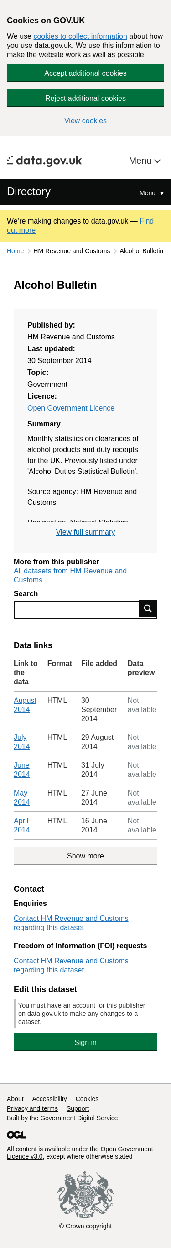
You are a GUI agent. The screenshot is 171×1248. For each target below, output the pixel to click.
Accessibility (49, 1098)
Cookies (87, 1098)
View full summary (85, 532)
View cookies (85, 121)
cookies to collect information (80, 36)
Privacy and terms (32, 1108)
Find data (148, 608)
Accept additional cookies (85, 73)
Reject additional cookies (85, 98)
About (15, 1098)
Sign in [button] (85, 1042)
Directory (29, 191)
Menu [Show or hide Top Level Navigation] (148, 193)
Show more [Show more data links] (85, 856)
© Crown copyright (85, 1226)
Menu (141, 161)
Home (15, 251)
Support (78, 1108)
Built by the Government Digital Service (62, 1118)
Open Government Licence (70, 408)
